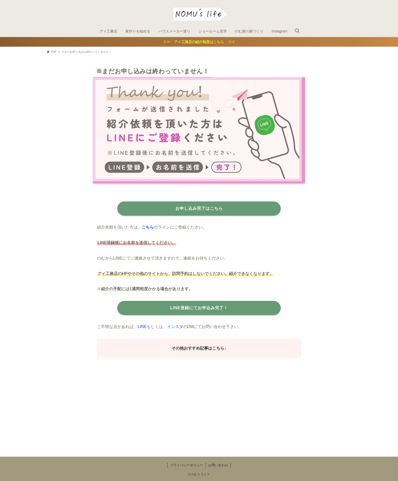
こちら (148, 227)
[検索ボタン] (297, 31)
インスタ (175, 326)
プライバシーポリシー (186, 465)
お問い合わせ (218, 465)
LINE (142, 326)
